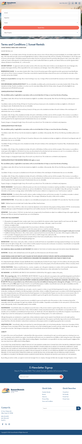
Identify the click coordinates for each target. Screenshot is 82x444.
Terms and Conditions (47, 401)
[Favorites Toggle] (76, 3)
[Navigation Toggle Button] (79, 3)
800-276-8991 (5, 416)
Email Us (3, 420)
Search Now (41, 27)
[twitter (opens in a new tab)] (6, 424)
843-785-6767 (5, 418)
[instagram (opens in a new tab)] (9, 424)
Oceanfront (65, 392)
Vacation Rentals (46, 392)
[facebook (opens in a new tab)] (2, 424)
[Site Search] (59, 408)
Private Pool (65, 396)
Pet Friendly (65, 394)
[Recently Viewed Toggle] (72, 3)
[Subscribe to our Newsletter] (41, 377)
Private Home (66, 399)
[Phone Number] (65, 3)
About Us (44, 396)
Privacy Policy (45, 399)
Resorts (44, 394)
